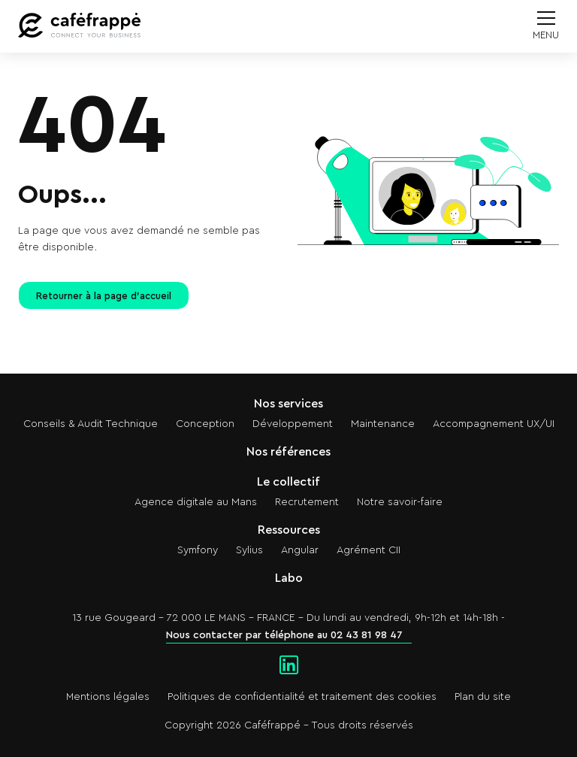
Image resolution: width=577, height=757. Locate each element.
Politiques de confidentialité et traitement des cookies (302, 697)
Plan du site (483, 697)
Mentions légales (108, 697)
